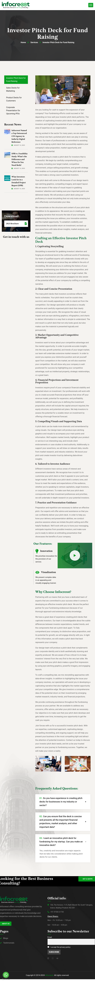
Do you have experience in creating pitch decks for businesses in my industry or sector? (61, 802)
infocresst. (49, 975)
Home (23, 42)
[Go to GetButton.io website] (6, 979)
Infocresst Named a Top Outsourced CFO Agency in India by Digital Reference (19, 136)
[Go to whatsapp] (6, 975)
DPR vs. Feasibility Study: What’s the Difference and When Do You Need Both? (20, 159)
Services (34, 42)
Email (50, 937)
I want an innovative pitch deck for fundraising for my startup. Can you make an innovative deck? (61, 842)
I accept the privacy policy (59, 947)
